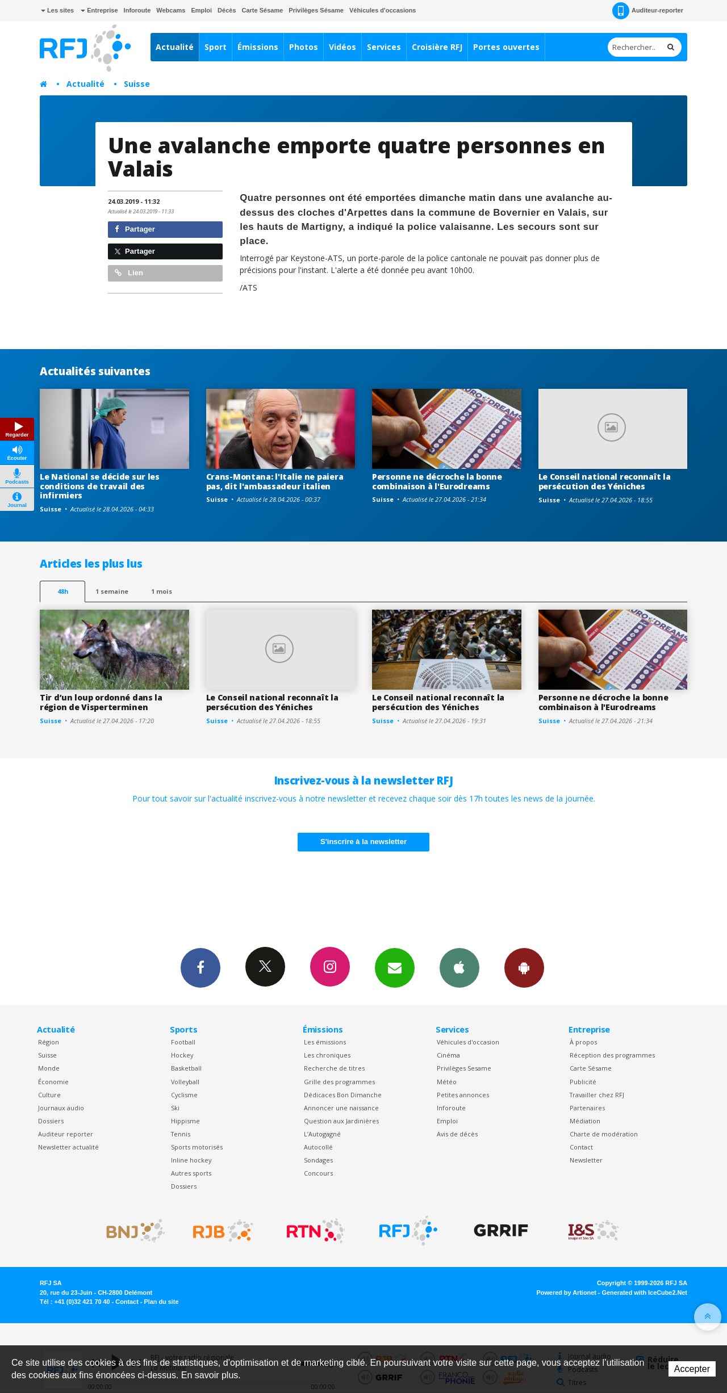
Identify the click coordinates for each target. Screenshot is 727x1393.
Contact (581, 1147)
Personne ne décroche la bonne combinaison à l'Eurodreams (437, 481)
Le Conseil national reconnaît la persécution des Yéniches (604, 481)
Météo (447, 1081)
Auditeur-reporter (647, 10)
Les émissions (325, 1042)
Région (48, 1042)
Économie (53, 1081)
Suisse (137, 83)
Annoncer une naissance (341, 1107)
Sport (215, 46)
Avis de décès (457, 1134)
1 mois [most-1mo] (161, 591)
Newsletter (586, 1160)
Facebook (200, 967)
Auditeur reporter (65, 1134)
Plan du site (161, 1301)
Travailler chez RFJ (597, 1094)
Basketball (186, 1068)
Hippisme (185, 1121)
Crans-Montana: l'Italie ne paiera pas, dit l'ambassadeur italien (275, 481)
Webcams (170, 10)
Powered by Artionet (566, 1292)
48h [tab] (62, 591)
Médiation (585, 1121)
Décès (227, 10)
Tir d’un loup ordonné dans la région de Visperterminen (101, 702)
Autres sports (191, 1173)
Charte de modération (604, 1134)
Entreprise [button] (99, 10)
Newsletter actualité (68, 1147)
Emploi (201, 10)
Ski (175, 1107)
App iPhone (459, 967)
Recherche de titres (334, 1068)
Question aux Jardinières (341, 1121)
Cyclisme (184, 1094)
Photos (303, 46)
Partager (135, 229)
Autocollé (318, 1147)
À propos (583, 1042)
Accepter (692, 1369)
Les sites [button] (57, 10)
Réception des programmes (612, 1055)
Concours (318, 1173)
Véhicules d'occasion (468, 1042)
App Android (524, 967)
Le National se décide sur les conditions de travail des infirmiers (100, 486)
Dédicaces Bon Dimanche (343, 1094)
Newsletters (395, 967)
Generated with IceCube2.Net (644, 1292)
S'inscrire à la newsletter (363, 841)
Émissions (257, 46)
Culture (49, 1094)
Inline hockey (191, 1160)
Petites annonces (463, 1094)
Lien (129, 272)
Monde (49, 1068)
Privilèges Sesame (464, 1068)
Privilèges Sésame (316, 10)
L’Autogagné (322, 1134)
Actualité (175, 46)
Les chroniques (327, 1055)
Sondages (318, 1160)
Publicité (583, 1081)
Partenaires (587, 1107)
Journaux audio (61, 1107)
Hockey (182, 1055)
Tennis (180, 1134)
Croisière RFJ (437, 46)
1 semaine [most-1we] (111, 591)
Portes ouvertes (506, 46)
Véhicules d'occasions (382, 10)
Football (183, 1042)
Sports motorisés (197, 1147)
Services (384, 46)
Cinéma (448, 1055)
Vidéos (342, 46)
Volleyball (185, 1081)
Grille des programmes (339, 1081)
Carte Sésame (262, 10)
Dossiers (51, 1121)
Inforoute (137, 10)
